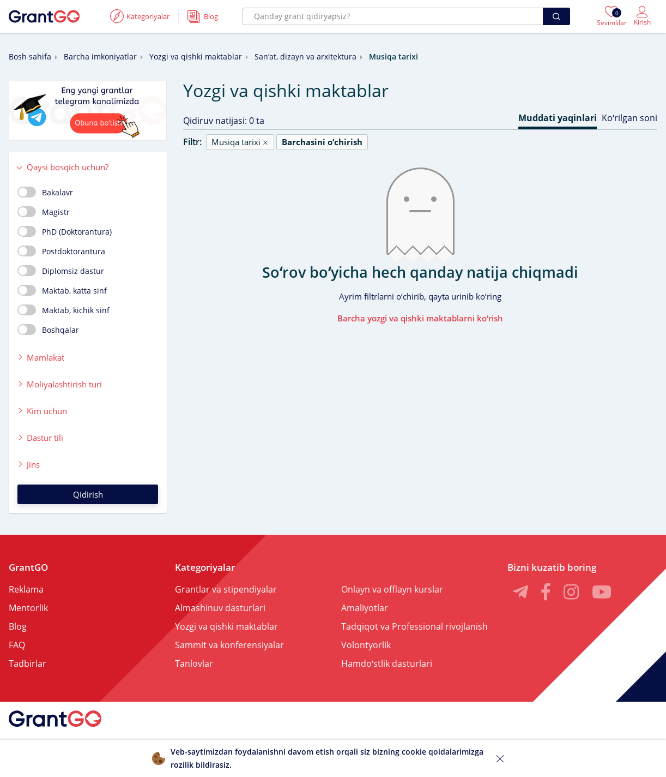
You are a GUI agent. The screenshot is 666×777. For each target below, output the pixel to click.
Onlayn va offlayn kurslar (392, 589)
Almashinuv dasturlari (220, 608)
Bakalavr (45, 192)
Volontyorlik (366, 645)
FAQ (17, 645)
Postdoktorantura (61, 251)
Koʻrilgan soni (629, 118)
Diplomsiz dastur (60, 270)
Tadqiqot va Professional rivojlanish (414, 626)
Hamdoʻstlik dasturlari (386, 664)
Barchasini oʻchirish (322, 141)
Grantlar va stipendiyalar (226, 589)
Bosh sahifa (30, 56)
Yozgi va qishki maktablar (195, 56)
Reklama (26, 589)
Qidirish (88, 494)
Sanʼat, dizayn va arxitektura (305, 56)
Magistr (43, 211)
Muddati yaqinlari (557, 118)
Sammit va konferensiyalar (229, 645)
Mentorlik (28, 608)
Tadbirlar (27, 664)
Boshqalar (48, 329)
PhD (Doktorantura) (64, 231)
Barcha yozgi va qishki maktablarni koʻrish (420, 318)
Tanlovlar (194, 664)
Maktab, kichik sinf (63, 309)
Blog (18, 626)
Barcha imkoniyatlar (100, 56)
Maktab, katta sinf (62, 290)
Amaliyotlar (364, 608)
